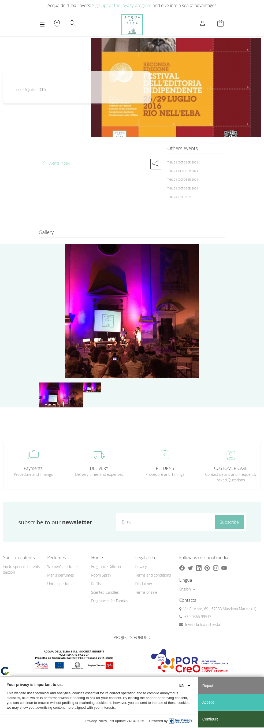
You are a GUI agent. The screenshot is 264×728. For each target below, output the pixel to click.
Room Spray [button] (101, 575)
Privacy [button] (141, 566)
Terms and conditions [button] (153, 575)
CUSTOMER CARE (231, 468)
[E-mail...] (164, 522)
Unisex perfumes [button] (61, 583)
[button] (155, 164)
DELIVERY (99, 468)
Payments (33, 468)
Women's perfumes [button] (63, 566)
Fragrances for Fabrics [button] (109, 600)
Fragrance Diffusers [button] (107, 566)
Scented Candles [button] (104, 592)
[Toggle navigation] (42, 24)
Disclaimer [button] (143, 583)
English (185, 589)
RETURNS (165, 468)
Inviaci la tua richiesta (202, 624)
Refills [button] (96, 583)
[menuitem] (66, 567)
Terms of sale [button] (146, 592)
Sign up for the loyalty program (121, 5)
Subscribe (229, 522)
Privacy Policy (96, 721)
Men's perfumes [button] (60, 575)
